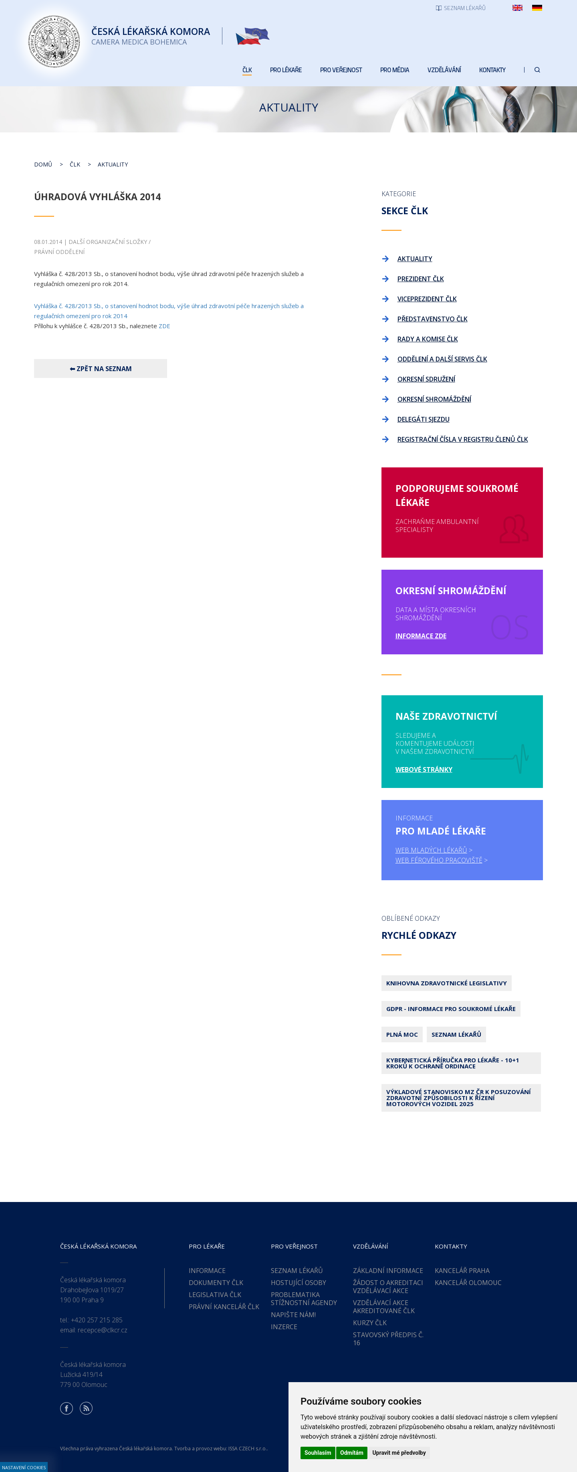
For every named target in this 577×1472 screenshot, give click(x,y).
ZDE (164, 326)
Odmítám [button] (351, 1453)
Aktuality (113, 164)
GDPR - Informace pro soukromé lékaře (451, 1009)
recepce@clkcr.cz (102, 1330)
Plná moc (402, 1034)
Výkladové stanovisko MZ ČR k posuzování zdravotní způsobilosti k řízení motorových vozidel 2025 (458, 1098)
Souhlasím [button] (318, 1453)
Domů (43, 164)
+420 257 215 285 (97, 1320)
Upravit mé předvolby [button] (399, 1453)
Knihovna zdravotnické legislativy (446, 983)
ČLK (75, 164)
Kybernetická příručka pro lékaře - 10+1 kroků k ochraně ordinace (452, 1063)
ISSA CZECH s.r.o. (247, 1448)
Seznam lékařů (456, 1034)
